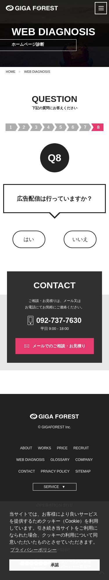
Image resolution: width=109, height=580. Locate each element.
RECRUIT (81, 448)
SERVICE (51, 487)
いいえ (80, 239)
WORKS (44, 448)
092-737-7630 (55, 320)
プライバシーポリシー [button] (33, 549)
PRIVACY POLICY (55, 471)
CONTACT (26, 471)
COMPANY (84, 460)
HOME (10, 71)
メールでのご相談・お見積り (54, 346)
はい (29, 239)
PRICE (62, 448)
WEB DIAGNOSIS (37, 71)
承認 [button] (55, 565)
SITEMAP (83, 471)
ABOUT (26, 448)
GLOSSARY (59, 460)
